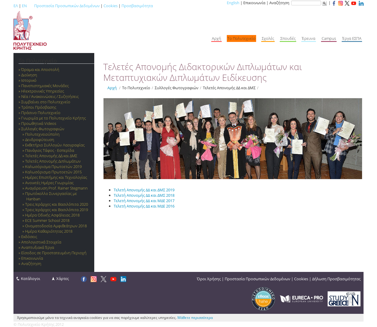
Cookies (111, 5)
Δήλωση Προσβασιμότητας (336, 278)
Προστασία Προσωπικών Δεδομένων (67, 5)
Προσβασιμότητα (137, 5)
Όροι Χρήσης (209, 278)
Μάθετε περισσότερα (195, 317)
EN (24, 5)
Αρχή (112, 87)
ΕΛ (15, 5)
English (233, 2)
